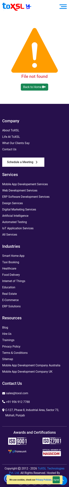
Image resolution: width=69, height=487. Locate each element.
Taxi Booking (10, 262)
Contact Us (9, 149)
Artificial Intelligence (15, 215)
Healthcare (9, 268)
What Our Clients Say (16, 143)
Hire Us (6, 334)
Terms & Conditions (15, 353)
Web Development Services (19, 190)
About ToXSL (10, 130)
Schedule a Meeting (22, 162)
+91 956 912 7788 (18, 402)
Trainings (8, 340)
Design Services (12, 203)
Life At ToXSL (11, 137)
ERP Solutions (11, 306)
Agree (56, 480)
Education (8, 287)
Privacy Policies (43, 480)
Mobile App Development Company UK (27, 371)
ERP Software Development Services (25, 196)
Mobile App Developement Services (25, 184)
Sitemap (7, 359)
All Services (9, 234)
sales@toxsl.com (17, 393)
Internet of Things (13, 281)
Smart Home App (13, 256)
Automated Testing (14, 222)
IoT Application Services (17, 228)
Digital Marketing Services (19, 209)
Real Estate (9, 294)
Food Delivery (11, 275)
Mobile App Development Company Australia (31, 365)
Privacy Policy (11, 346)
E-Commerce (10, 300)
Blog (5, 327)
